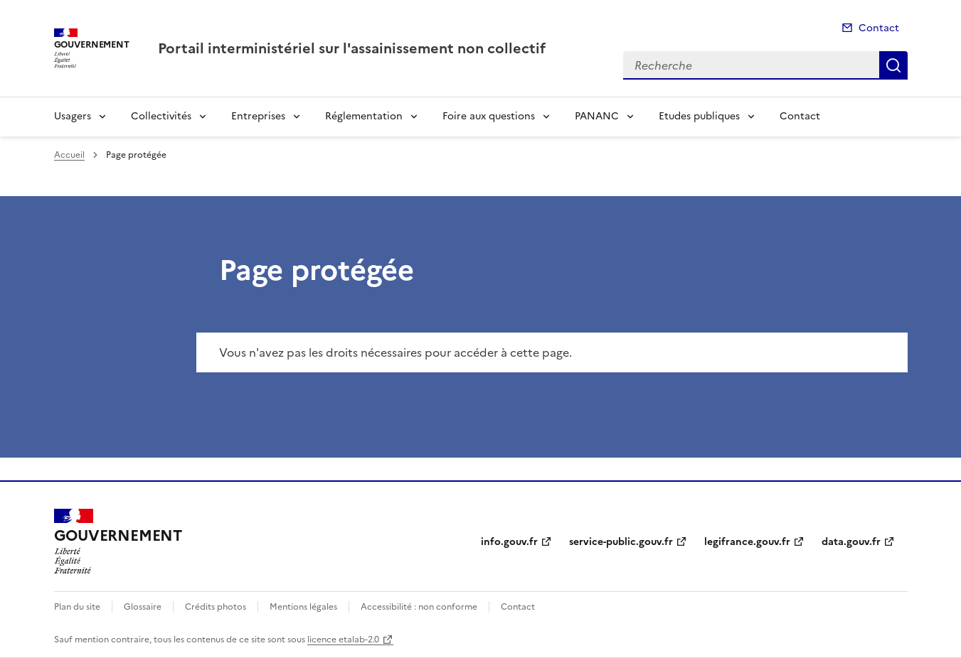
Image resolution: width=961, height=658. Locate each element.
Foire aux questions (488, 116)
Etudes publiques (699, 116)
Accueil (69, 155)
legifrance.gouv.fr (747, 541)
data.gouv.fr (851, 541)
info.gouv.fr (509, 541)
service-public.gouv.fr (621, 541)
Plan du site (77, 606)
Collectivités (161, 116)
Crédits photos (215, 606)
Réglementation (364, 116)
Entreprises (258, 116)
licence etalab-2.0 (343, 639)
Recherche (893, 65)
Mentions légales (303, 606)
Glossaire (142, 606)
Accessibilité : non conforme (419, 606)
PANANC (597, 116)
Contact (879, 28)
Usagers (72, 116)
